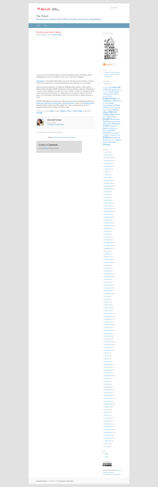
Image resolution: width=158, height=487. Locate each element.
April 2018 (107, 302)
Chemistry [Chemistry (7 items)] (105, 92)
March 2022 (107, 237)
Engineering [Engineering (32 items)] (109, 98)
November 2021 (108, 245)
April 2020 (107, 268)
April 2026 (107, 152)
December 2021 (108, 242)
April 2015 (107, 361)
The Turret (42, 16)
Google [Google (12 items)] (113, 101)
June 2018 (107, 299)
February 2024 (108, 203)
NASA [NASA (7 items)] (104, 117)
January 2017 (107, 322)
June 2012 (107, 446)
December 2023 (108, 208)
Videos (69, 111)
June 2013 (107, 412)
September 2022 (108, 225)
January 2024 (107, 206)
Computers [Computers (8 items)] (115, 94)
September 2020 (108, 262)
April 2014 (107, 384)
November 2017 (108, 316)
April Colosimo (57, 35)
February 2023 (108, 223)
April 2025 (107, 174)
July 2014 (107, 378)
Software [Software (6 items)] (112, 133)
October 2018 (108, 291)
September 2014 (108, 375)
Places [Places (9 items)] (118, 119)
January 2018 (107, 310)
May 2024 (107, 194)
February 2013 (108, 424)
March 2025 (107, 177)
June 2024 (107, 191)
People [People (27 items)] (106, 119)
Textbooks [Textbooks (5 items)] (118, 135)
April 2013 (107, 418)
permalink (39, 113)
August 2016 (107, 333)
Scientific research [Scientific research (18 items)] (109, 131)
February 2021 (108, 259)
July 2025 (107, 172)
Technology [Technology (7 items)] (112, 135)
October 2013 (108, 401)
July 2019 (107, 279)
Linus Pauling (57, 103)
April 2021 (107, 254)
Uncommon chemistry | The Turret (64, 137)
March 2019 (107, 282)
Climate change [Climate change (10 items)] (114, 92)
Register (106, 453)
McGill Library (62, 481)
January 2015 (107, 367)
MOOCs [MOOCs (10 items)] (117, 114)
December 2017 (108, 313)
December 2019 (108, 274)
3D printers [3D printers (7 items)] (106, 87)
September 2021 (108, 248)
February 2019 (108, 285)
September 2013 (108, 404)
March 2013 (107, 421)
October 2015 (108, 347)
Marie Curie (40, 103)
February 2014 (108, 390)
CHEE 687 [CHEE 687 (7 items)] (119, 90)
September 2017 (108, 319)
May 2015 (107, 358)
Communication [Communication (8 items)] (107, 94)
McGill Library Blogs (41, 481)
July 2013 (107, 409)
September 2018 (108, 293)
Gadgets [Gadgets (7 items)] (118, 98)
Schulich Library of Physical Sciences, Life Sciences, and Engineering (111, 74)
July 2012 (107, 443)
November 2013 (108, 398)
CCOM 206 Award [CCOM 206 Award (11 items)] (109, 90)
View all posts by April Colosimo (56, 124)
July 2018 (107, 296)
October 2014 (108, 373)
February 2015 (108, 364)
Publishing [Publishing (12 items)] (106, 121)
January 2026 (107, 155)
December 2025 (108, 157)
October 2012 (108, 435)
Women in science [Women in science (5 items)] (112, 140)
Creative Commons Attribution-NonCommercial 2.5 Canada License (112, 472)
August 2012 (107, 441)
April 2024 (107, 197)
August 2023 (107, 220)
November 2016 (108, 324)
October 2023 (108, 214)
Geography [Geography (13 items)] (107, 101)
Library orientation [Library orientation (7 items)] (115, 107)
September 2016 (108, 330)
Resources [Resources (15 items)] (116, 124)
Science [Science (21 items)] (106, 126)
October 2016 (108, 327)
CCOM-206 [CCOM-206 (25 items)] (115, 87)
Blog (51, 111)
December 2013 (108, 395)
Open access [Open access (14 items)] (111, 117)
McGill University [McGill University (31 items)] (110, 113)
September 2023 (108, 217)
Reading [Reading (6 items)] (113, 121)
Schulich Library (89, 103)
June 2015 (107, 356)
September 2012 (108, 438)
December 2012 (108, 429)
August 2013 (107, 407)
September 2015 (108, 350)
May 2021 (107, 251)
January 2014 (107, 392)
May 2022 (107, 231)
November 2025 (108, 160)
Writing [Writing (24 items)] (106, 144)
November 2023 (108, 211)
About (45, 25)
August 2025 (107, 169)
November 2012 (108, 432)
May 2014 (107, 381)
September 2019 (108, 276)
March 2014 (107, 387)
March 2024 (107, 200)
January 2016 (107, 339)
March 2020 (107, 271)
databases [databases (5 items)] (105, 96)
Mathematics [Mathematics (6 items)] (109, 110)
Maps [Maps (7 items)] (104, 110)
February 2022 (108, 239)
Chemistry (63, 111)
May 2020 (107, 265)
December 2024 (108, 183)
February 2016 (108, 336)
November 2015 (108, 344)
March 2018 (107, 305)
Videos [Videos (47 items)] (107, 137)
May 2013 (107, 415)
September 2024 (108, 189)
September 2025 (108, 166)
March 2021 (107, 256)
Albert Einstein (68, 103)
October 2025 (108, 163)
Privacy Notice (70, 481)
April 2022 (107, 234)
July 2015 (107, 353)
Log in (106, 456)
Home (38, 25)
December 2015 (108, 341)
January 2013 (107, 426)
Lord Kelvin (48, 103)
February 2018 (108, 307)
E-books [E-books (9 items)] (109, 96)
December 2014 (108, 370)
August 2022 (107, 228)
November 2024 (108, 186)
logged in (47, 148)
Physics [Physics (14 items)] (113, 119)
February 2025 (108, 180)
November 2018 (108, 288)
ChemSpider (40, 81)
